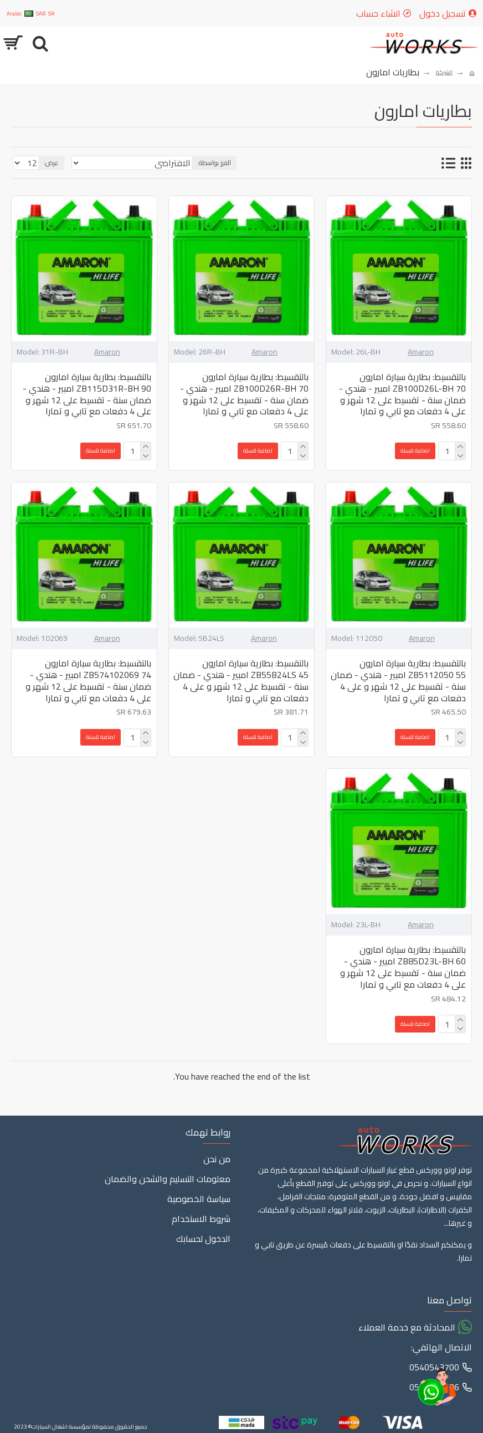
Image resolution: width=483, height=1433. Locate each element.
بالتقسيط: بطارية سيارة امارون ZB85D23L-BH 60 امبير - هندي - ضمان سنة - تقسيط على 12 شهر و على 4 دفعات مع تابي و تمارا (403, 967)
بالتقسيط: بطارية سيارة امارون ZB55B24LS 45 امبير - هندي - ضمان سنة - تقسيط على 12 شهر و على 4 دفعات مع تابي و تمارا (241, 680)
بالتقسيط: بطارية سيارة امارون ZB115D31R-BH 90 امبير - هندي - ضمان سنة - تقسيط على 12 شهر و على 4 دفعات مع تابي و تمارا (87, 394)
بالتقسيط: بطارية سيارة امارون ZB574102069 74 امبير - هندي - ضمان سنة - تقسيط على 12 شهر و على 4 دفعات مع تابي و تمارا (88, 680)
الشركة (444, 72)
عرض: (51, 162)
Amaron (421, 352)
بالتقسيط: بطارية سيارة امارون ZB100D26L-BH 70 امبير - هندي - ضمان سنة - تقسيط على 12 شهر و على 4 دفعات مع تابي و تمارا (402, 394)
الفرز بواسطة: (214, 162)
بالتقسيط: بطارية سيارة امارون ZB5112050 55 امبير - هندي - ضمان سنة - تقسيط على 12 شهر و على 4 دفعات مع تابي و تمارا (398, 680)
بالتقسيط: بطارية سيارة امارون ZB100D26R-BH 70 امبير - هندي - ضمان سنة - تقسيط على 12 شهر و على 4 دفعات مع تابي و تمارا (244, 394)
